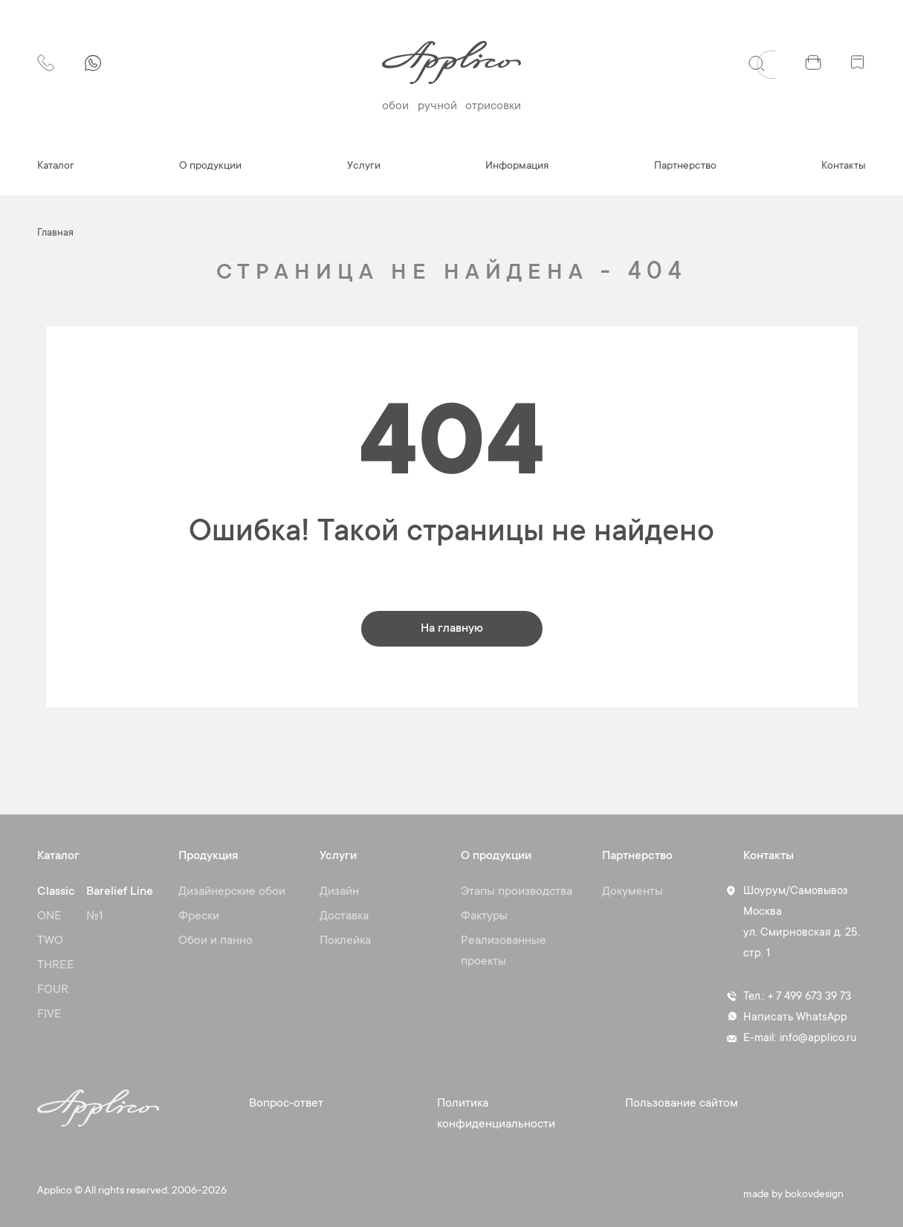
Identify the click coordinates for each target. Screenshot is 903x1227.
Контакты (843, 166)
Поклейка (345, 941)
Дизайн (339, 892)
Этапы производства (516, 892)
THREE (55, 965)
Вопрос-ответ (286, 1103)
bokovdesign (814, 1195)
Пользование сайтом (681, 1103)
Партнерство (685, 166)
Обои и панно (215, 941)
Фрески (198, 916)
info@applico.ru (818, 1038)
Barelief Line (119, 892)
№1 (94, 916)
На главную (452, 628)
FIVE (49, 1014)
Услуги (364, 166)
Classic (56, 892)
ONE (49, 916)
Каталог (55, 166)
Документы (632, 892)
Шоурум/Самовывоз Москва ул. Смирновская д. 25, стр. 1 (801, 922)
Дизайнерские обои (231, 892)
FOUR (52, 990)
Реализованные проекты (503, 951)
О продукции (210, 166)
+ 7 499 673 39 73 (809, 997)
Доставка (344, 916)
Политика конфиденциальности (496, 1114)
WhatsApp (821, 1017)
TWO (50, 941)
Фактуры (484, 916)
